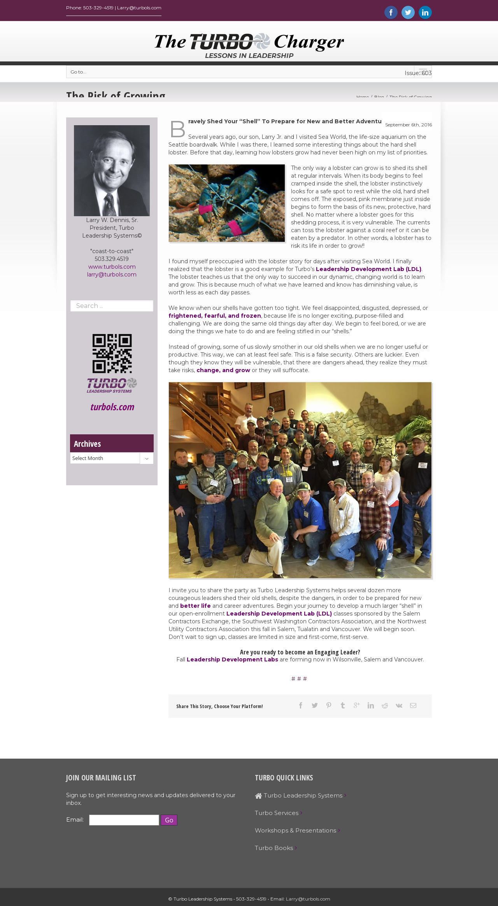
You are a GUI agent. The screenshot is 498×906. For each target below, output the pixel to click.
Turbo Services (276, 815)
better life (195, 607)
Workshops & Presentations (295, 832)
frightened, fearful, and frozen (214, 317)
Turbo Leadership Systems (298, 797)
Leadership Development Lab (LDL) (368, 271)
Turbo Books (274, 850)
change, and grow (222, 372)
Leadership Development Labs (232, 661)
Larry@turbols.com (308, 901)
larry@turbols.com (112, 276)
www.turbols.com (112, 268)
